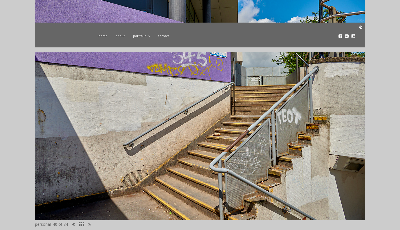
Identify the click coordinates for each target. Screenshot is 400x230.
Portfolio (141, 35)
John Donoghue (64, 37)
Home (102, 36)
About (120, 36)
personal (43, 224)
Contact (163, 36)
